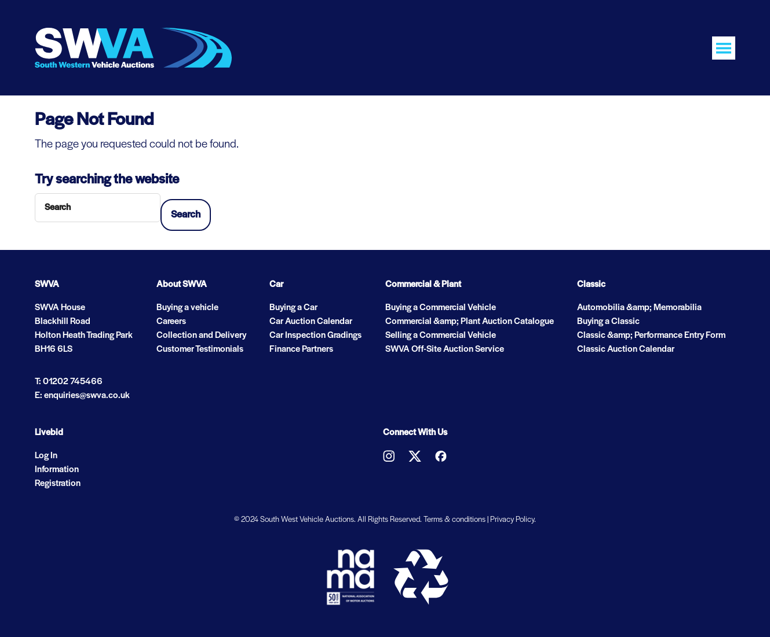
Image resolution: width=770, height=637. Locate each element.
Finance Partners (301, 349)
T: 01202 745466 (69, 381)
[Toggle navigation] (723, 48)
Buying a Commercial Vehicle (440, 307)
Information (57, 469)
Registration (58, 483)
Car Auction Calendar (310, 321)
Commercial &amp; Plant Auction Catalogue (469, 321)
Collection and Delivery (201, 335)
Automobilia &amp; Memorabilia (639, 307)
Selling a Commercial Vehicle (440, 335)
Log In (46, 456)
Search (185, 214)
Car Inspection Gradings (315, 335)
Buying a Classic (608, 321)
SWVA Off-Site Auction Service (444, 349)
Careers (171, 321)
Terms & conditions (455, 520)
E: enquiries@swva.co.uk (82, 395)
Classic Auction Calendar (625, 349)
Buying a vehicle (187, 307)
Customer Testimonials (199, 349)
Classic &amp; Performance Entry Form (651, 335)
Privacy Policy (512, 520)
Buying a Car (293, 307)
